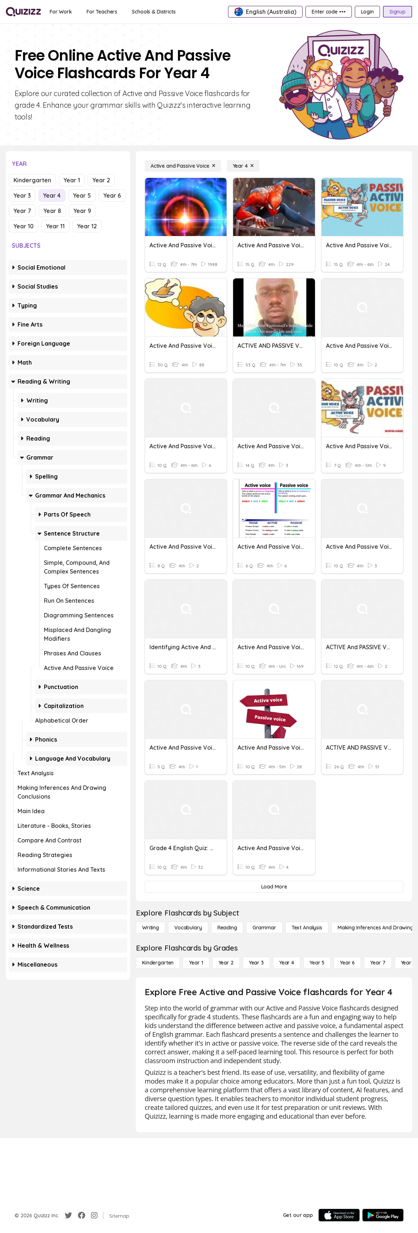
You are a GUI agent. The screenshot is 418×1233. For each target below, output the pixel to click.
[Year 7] (377, 962)
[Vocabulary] (188, 927)
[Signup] (397, 12)
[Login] (367, 12)
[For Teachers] (102, 12)
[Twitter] (68, 1215)
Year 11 (55, 226)
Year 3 (22, 195)
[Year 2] (226, 962)
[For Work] (61, 12)
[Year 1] (196, 962)
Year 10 (24, 226)
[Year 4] (243, 166)
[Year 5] (317, 962)
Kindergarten (32, 180)
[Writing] (150, 927)
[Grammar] (264, 927)
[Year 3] (256, 962)
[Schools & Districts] (153, 12)
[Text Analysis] (306, 927)
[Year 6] (347, 962)
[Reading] (227, 927)
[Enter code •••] (328, 12)
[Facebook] (81, 1215)
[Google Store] (382, 1215)
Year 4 (52, 195)
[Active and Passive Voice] (183, 166)
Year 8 (52, 210)
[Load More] (274, 887)
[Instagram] (94, 1215)
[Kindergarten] (158, 962)
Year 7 (22, 210)
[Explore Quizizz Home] (23, 11)
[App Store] (339, 1215)
